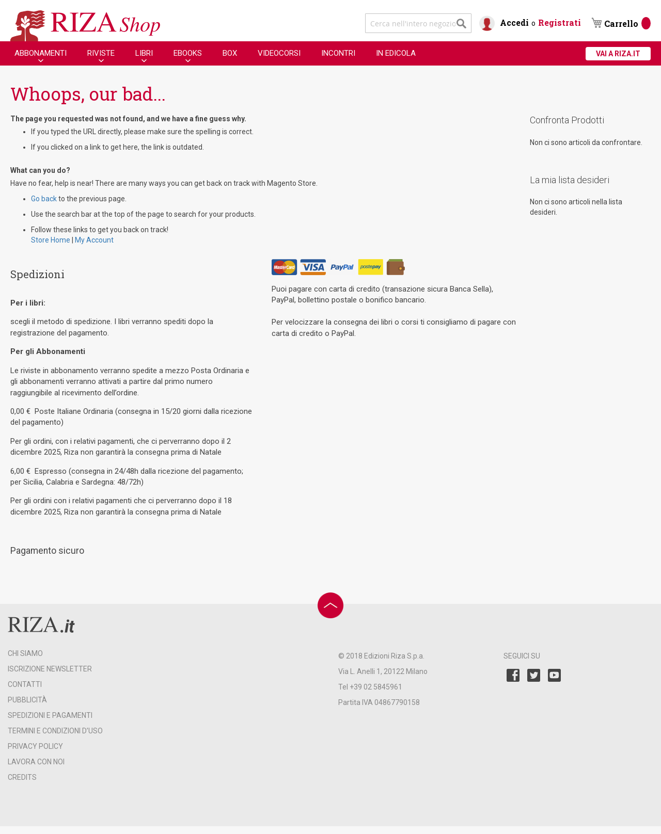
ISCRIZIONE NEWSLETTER (50, 669)
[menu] (215, 53)
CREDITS (22, 777)
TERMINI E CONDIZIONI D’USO (55, 731)
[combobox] (418, 23)
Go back (44, 199)
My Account (94, 240)
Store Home (50, 240)
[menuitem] (40, 53)
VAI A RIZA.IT (618, 54)
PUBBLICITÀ (27, 700)
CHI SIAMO (25, 653)
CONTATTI (25, 684)
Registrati (559, 22)
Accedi (514, 22)
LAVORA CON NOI (36, 762)
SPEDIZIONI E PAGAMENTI (50, 715)
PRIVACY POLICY (35, 746)
